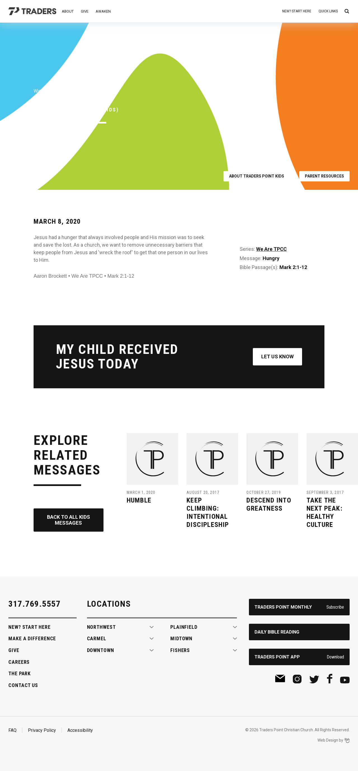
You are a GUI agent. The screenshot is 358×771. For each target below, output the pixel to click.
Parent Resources (324, 176)
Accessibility (80, 730)
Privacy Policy (42, 730)
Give (84, 11)
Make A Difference (32, 638)
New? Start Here (296, 11)
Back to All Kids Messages (68, 520)
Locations (109, 604)
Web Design (327, 740)
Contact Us (23, 685)
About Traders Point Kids (256, 176)
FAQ (12, 730)
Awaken (103, 11)
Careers (19, 662)
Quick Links (328, 11)
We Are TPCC (271, 249)
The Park (19, 673)
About (68, 11)
